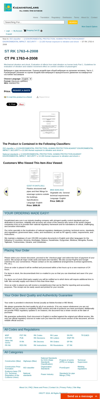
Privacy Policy (66, 387)
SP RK (70, 342)
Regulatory (55, 17)
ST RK (69, 345)
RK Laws (54, 335)
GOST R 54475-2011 (36, 186)
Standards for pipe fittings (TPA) (67, 374)
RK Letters (54, 338)
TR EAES (85, 335)
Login (8, 31)
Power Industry (47, 374)
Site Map (77, 387)
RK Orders (54, 342)
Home (35, 17)
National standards (10, 154)
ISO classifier (15, 39)
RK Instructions (40, 345)
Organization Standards (46, 368)
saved (9, 34)
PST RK (23, 335)
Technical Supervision (82, 361)
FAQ (30, 387)
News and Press (41, 387)
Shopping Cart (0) (33, 30)
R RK (22, 342)
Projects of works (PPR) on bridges (66, 361)
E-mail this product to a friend (19, 97)
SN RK (70, 335)
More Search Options (90, 27)
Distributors (67, 17)
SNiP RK (70, 338)
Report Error (44, 97)
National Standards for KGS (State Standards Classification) (49, 361)
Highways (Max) (30, 361)
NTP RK (8, 338)
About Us (85, 17)
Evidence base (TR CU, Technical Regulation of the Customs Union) (13, 374)
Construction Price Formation (12, 368)
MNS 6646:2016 (57, 190)
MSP (7, 335)
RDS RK (23, 345)
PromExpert (64, 368)
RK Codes (38, 335)
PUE (21, 338)
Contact (94, 17)
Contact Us (53, 387)
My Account (17, 31)
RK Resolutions (56, 345)
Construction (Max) (13, 361)
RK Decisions (39, 338)
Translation (44, 17)
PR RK (8, 345)
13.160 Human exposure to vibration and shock (59, 42)
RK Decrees (39, 342)
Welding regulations (82, 368)
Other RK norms (9, 342)
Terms (76, 17)
